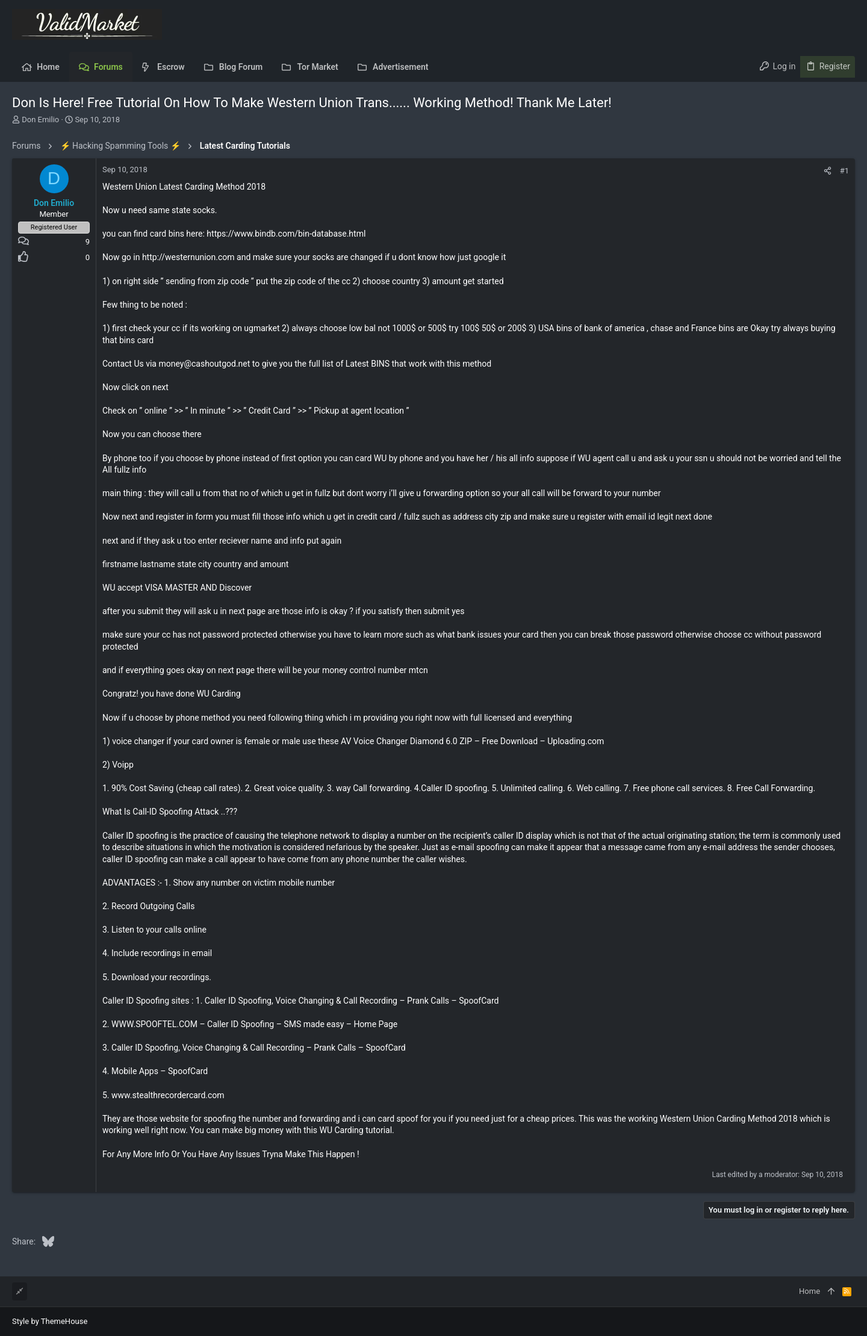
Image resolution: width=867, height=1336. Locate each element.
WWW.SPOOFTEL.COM (154, 1024)
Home (809, 1291)
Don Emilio (40, 119)
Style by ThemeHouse (49, 1321)
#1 (844, 170)
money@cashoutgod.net (204, 363)
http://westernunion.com (188, 257)
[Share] (827, 170)
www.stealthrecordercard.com (168, 1095)
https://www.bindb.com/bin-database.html (286, 233)
